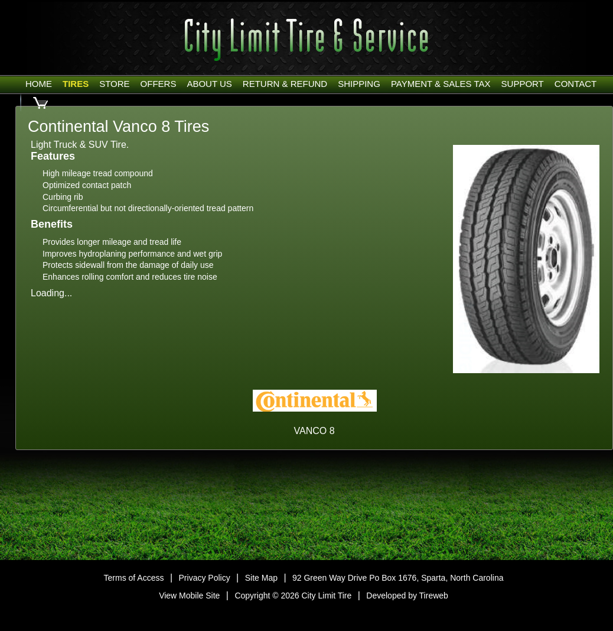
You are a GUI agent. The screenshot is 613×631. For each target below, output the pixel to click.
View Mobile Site (189, 595)
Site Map (261, 578)
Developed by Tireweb (407, 595)
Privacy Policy (204, 578)
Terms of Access (134, 578)
